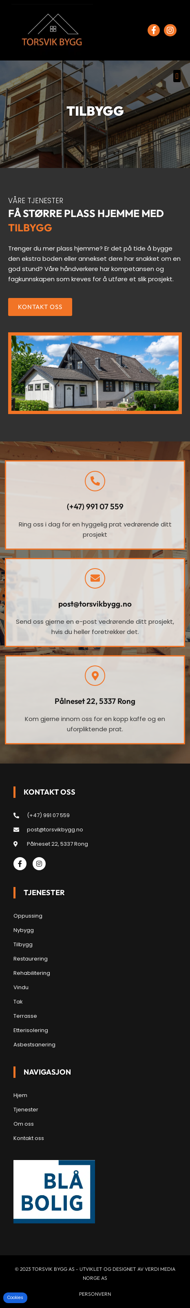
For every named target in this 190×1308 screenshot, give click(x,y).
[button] (176, 76)
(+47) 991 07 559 (95, 506)
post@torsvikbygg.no (95, 604)
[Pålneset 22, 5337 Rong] (95, 675)
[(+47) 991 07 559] (95, 481)
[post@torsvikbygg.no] (95, 578)
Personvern (95, 1294)
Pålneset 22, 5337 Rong (95, 701)
